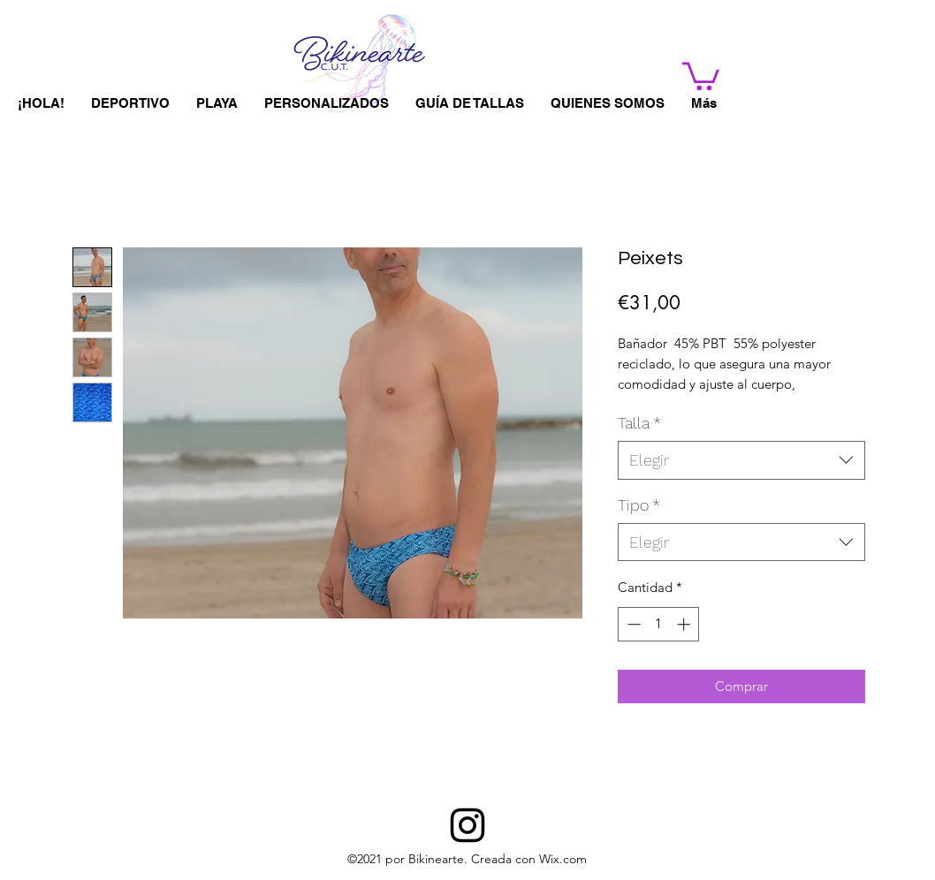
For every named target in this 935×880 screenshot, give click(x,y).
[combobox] (741, 460)
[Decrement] (632, 624)
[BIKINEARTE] (467, 825)
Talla (639, 422)
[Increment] (685, 624)
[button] (700, 74)
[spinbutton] (658, 624)
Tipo (639, 505)
